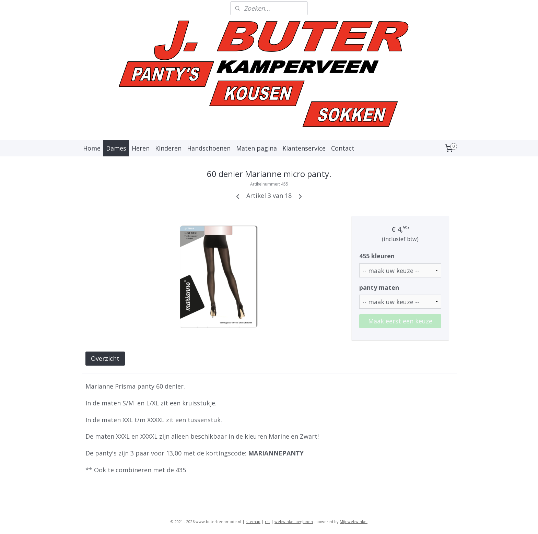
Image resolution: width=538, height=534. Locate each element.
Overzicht (105, 358)
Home (92, 148)
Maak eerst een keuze (400, 321)
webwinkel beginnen (293, 521)
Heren (141, 148)
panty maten (379, 287)
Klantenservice (304, 148)
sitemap (253, 521)
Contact (342, 148)
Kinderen (168, 148)
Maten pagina (256, 148)
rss (267, 521)
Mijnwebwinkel (353, 521)
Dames (116, 148)
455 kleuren (377, 256)
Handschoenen (209, 148)
